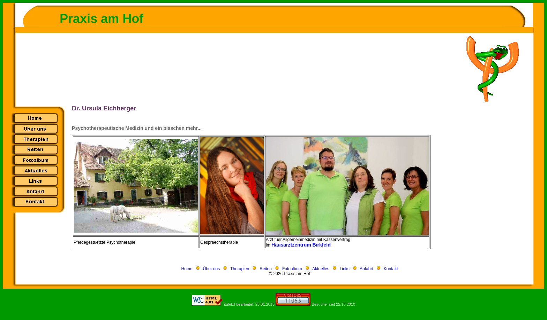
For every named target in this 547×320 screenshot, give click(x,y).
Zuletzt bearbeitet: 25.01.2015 (249, 304)
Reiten (266, 268)
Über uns (211, 268)
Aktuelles (320, 268)
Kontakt (391, 268)
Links (345, 268)
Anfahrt (366, 268)
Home (187, 268)
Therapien (239, 268)
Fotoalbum (292, 268)
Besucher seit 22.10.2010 (333, 304)
